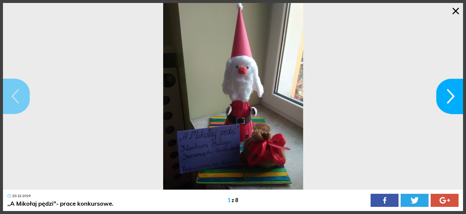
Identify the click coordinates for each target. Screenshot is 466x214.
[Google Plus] (445, 200)
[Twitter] (415, 200)
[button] (16, 96)
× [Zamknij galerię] (455, 10)
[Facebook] (385, 200)
